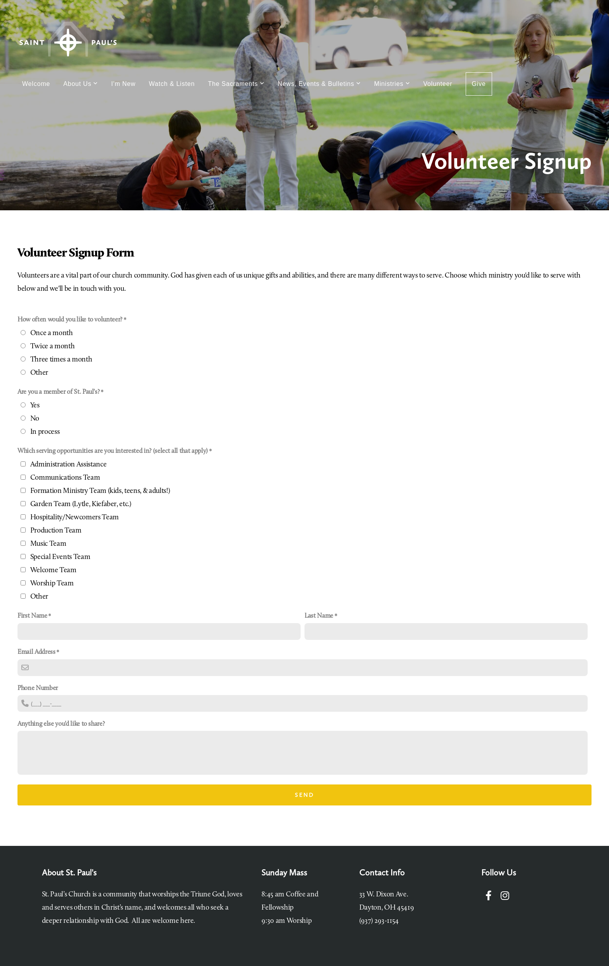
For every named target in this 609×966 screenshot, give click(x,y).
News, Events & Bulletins (319, 83)
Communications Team (65, 478)
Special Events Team (60, 557)
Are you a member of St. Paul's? (58, 392)
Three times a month (61, 359)
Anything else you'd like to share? (60, 724)
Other (39, 373)
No (34, 419)
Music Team (48, 544)
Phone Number (37, 688)
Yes (35, 405)
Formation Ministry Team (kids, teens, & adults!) (100, 491)
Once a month (51, 333)
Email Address (36, 652)
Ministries (392, 83)
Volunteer (437, 83)
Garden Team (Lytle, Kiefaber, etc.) (80, 504)
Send (304, 794)
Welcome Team (53, 570)
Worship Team (52, 583)
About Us (80, 83)
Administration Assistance (68, 464)
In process (45, 432)
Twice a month (52, 346)
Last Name (318, 616)
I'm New (123, 83)
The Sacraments (236, 83)
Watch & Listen (172, 83)
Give (479, 83)
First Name (32, 616)
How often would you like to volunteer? (69, 319)
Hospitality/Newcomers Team (74, 517)
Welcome (36, 83)
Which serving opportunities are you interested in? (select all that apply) (112, 451)
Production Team (56, 531)
